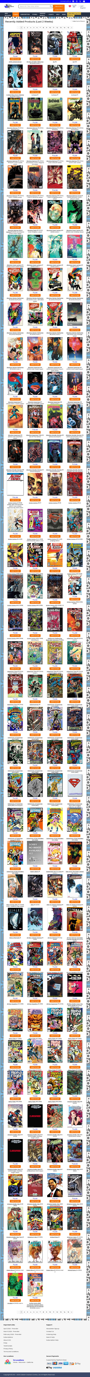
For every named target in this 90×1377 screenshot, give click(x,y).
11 (53, 27)
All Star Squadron (12, 972)
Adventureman (34, 704)
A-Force (34, 95)
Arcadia (10, 1303)
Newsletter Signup (52, 1328)
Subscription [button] (25, 14)
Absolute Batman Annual (74, 195)
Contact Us (50, 1331)
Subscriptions (8, 1337)
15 (68, 27)
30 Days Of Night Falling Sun (35, 61)
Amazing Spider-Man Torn (14, 1237)
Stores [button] (34, 14)
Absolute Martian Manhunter (15, 298)
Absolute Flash (32, 230)
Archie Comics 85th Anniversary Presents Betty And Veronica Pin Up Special (35, 1305)
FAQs (5, 1343)
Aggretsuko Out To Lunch (54, 871)
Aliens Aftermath (14, 937)
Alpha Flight (12, 1038)
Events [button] (51, 14)
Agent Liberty (34, 871)
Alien (32, 904)
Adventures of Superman (54, 704)
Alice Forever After (12, 904)
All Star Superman (52, 1004)
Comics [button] (15, 14)
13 (61, 27)
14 (64, 27)
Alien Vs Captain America (54, 904)
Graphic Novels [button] (42, 14)
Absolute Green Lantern (54, 230)
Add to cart (15, 59)
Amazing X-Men (32, 1237)
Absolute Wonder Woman (54, 435)
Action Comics (12, 503)
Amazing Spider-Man (73, 1101)
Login (81, 6)
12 (57, 27)
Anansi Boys (10, 1270)
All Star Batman (52, 937)
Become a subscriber (59, 7)
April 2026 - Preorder (11, 1328)
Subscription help (52, 1340)
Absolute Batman (12, 128)
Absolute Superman (34, 367)
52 (54, 61)
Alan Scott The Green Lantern (75, 871)
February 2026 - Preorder (12, 1334)
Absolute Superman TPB (33, 435)
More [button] (64, 14)
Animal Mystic (72, 1270)
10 (50, 27)
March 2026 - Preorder (11, 1331)
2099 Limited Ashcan (15, 61)
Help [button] (58, 14)
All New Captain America (34, 937)
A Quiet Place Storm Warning (15, 95)
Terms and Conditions (11, 1351)
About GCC (7, 1340)
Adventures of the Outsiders (35, 838)
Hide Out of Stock (78, 21)
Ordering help (51, 1334)
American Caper (72, 1237)
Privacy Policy (8, 1348)
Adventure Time (72, 638)
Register (83, 8)
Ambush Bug (54, 1237)
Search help (50, 1337)
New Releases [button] (8, 14)
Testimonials (8, 1346)
